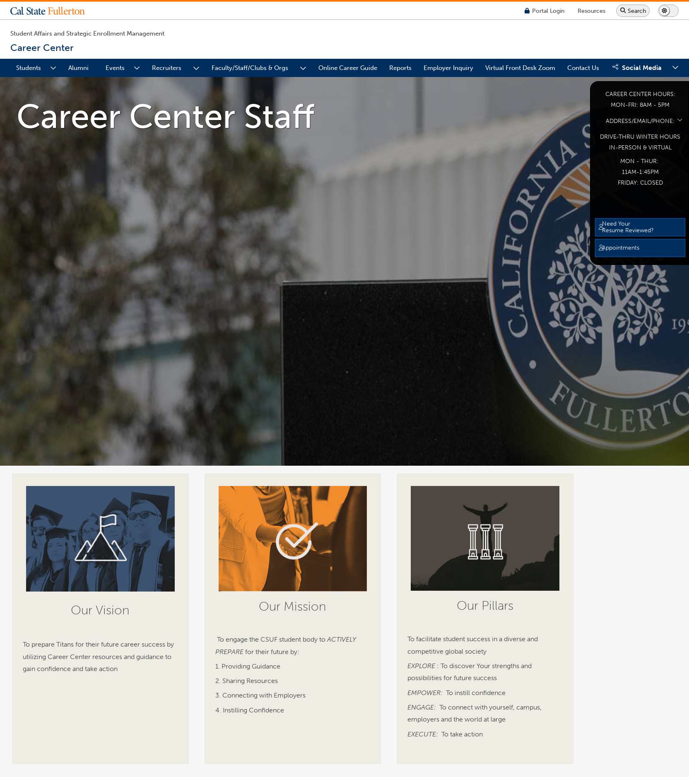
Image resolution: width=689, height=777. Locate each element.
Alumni (78, 68)
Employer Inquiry (448, 68)
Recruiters (166, 68)
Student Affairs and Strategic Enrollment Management (87, 33)
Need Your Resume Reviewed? (628, 226)
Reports (400, 68)
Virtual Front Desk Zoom (520, 68)
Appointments (620, 247)
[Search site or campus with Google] (633, 11)
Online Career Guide (347, 68)
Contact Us (583, 68)
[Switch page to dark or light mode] (668, 11)
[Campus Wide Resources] (591, 11)
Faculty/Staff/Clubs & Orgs (250, 68)
